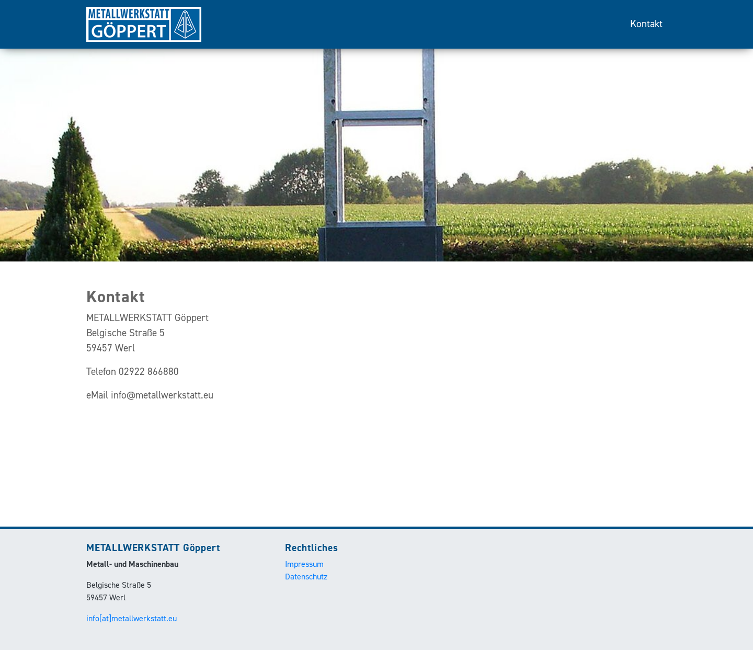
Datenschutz (306, 576)
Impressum (304, 563)
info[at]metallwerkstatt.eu (131, 618)
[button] (56, 130)
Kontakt (646, 23)
